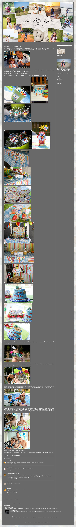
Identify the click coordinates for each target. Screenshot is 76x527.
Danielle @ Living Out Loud (12, 473)
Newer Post (7, 497)
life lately (59, 83)
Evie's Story (9, 467)
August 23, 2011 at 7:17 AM (11, 463)
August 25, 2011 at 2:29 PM (11, 485)
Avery (8, 488)
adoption (59, 78)
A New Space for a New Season (63, 73)
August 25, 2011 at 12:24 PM (12, 478)
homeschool (60, 82)
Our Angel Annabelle (9, 507)
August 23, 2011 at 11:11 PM (11, 470)
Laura (8, 460)
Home (29, 497)
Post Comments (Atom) (13, 498)
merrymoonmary (40, 522)
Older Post (52, 497)
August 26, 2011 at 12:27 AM (12, 492)
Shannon (8, 482)
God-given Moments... (14, 510)
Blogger (49, 522)
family (59, 80)
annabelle (60, 79)
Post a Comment (9, 494)
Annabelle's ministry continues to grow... (12, 516)
